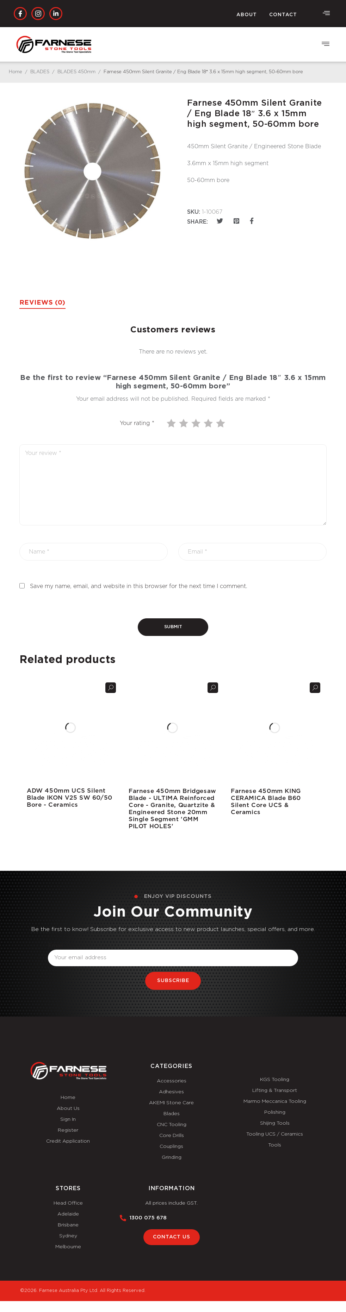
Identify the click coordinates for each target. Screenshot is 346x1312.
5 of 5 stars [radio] (221, 423)
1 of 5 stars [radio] (172, 423)
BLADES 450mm (76, 72)
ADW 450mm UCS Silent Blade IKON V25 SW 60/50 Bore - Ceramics (69, 798)
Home (15, 72)
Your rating (137, 423)
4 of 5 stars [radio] (209, 423)
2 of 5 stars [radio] (184, 423)
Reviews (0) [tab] (42, 303)
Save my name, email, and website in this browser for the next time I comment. (138, 586)
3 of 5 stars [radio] (196, 423)
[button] (326, 44)
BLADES (39, 72)
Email (55, 945)
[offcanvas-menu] (326, 13)
